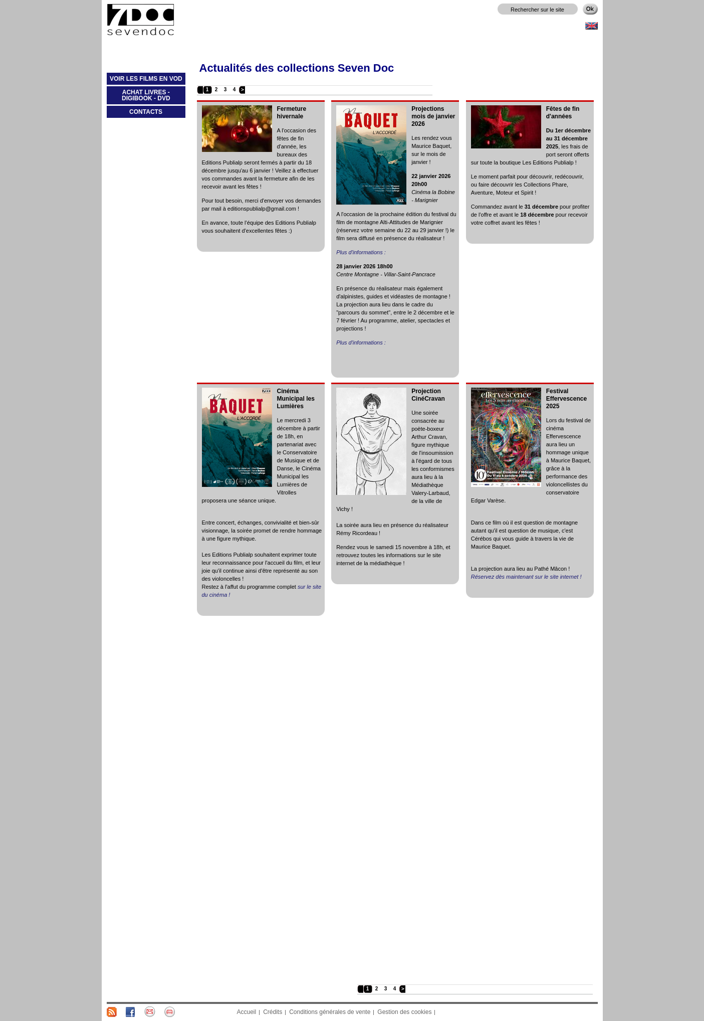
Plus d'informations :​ (361, 252)
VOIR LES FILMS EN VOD (144, 80)
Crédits (272, 1011)
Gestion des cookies (404, 1011)
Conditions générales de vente (329, 1011)
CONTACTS (145, 111)
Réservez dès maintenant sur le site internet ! (526, 577)
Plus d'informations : (361, 342)
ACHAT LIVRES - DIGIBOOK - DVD (138, 97)
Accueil (247, 1011)
